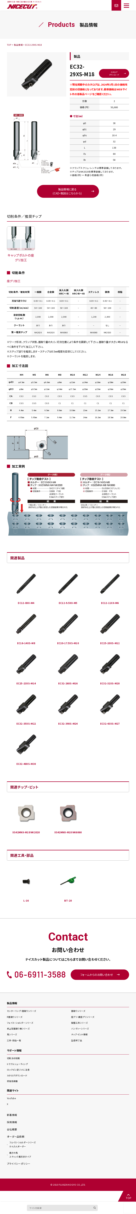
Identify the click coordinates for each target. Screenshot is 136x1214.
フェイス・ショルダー (21, 1033)
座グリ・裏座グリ (83, 1027)
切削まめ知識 (14, 1068)
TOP (128, 1196)
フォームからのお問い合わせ (100, 985)
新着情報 (12, 1125)
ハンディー (80, 1039)
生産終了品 (77, 1051)
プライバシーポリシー (18, 1174)
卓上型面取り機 (19, 1039)
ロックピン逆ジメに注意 (19, 1080)
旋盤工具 (80, 1033)
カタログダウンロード (113, 81)
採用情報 (12, 1132)
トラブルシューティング (18, 1074)
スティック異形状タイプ (21, 1165)
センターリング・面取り (22, 1021)
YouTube (11, 1108)
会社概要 (12, 1139)
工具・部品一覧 (14, 1051)
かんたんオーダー (22, 1155)
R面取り (15, 1027)
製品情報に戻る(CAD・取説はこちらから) (67, 199)
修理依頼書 (13, 1091)
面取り (78, 1021)
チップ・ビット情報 (80, 1045)
